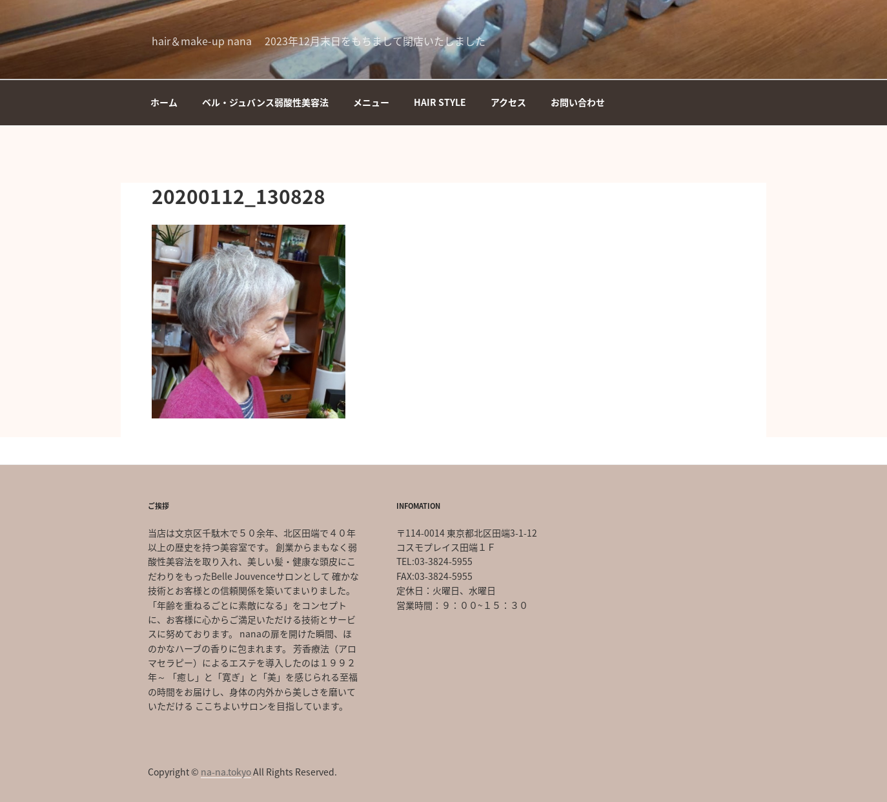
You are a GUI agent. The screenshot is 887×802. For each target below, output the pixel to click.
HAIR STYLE (440, 102)
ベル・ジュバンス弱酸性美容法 (265, 102)
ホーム (164, 102)
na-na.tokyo (226, 771)
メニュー (371, 102)
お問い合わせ (578, 102)
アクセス (508, 102)
